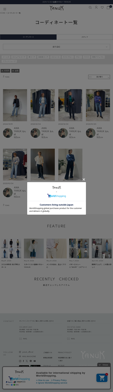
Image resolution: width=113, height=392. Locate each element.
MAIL (25, 339)
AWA (16, 128)
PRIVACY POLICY (65, 353)
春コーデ (32, 57)
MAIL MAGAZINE (29, 356)
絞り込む (56, 47)
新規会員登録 (47, 358)
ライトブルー (68, 57)
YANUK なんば (20, 133)
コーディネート (28, 37)
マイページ (47, 366)
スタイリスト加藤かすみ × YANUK (56, 2)
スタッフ (84, 37)
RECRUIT (61, 366)
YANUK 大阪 (47, 191)
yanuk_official (27, 352)
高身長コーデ (43, 57)
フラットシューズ (9, 61)
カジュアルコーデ (18, 57)
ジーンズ (6, 57)
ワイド (86, 57)
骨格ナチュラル (98, 57)
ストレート (55, 57)
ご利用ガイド (47, 353)
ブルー (78, 57)
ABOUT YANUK (49, 371)
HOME (2, 13)
